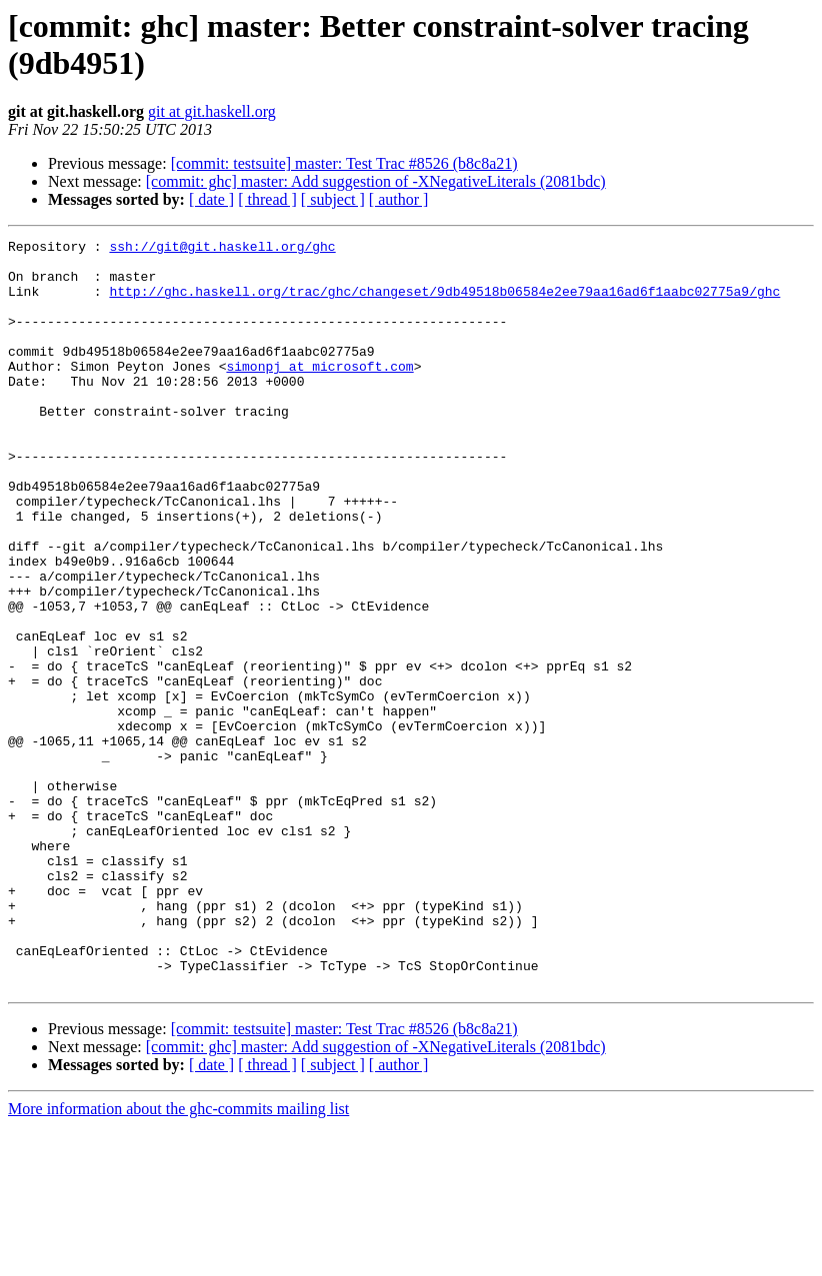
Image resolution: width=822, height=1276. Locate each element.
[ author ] (399, 199)
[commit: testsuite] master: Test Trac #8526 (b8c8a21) (344, 163)
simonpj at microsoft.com (319, 393)
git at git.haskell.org (212, 111)
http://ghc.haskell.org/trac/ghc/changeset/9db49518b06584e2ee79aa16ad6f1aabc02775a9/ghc (444, 303)
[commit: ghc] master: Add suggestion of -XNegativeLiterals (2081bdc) (376, 181)
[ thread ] (267, 199)
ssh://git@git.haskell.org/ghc (222, 249)
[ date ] (211, 199)
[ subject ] (333, 199)
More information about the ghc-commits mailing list (178, 1258)
